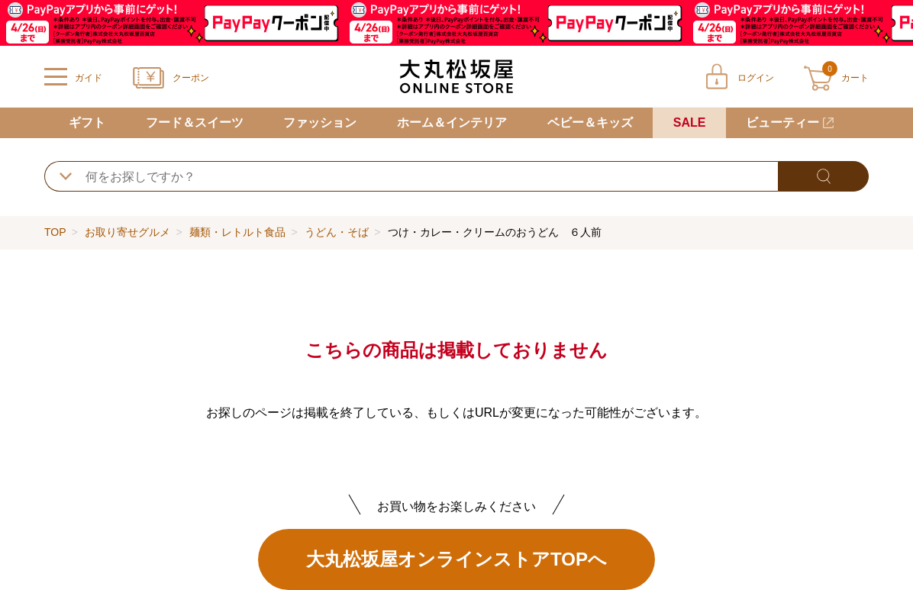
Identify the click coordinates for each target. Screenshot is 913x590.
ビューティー (782, 122)
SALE (689, 122)
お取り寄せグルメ (127, 232)
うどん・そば (337, 232)
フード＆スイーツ (195, 122)
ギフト (87, 122)
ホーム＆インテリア (452, 122)
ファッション (319, 122)
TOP (55, 232)
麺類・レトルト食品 (237, 232)
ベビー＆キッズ (590, 122)
